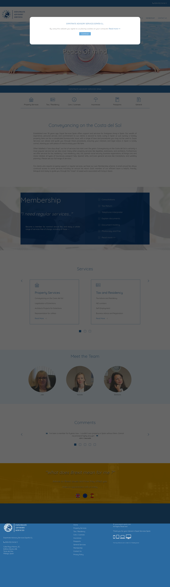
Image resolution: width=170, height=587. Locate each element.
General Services (63, 545)
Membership (61, 548)
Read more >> (114, 29)
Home (59, 525)
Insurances (61, 538)
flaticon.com (104, 543)
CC (113, 543)
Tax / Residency (63, 531)
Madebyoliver (119, 543)
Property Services (63, 528)
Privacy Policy (62, 555)
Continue (85, 34)
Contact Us (61, 551)
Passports (60, 541)
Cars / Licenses (62, 535)
